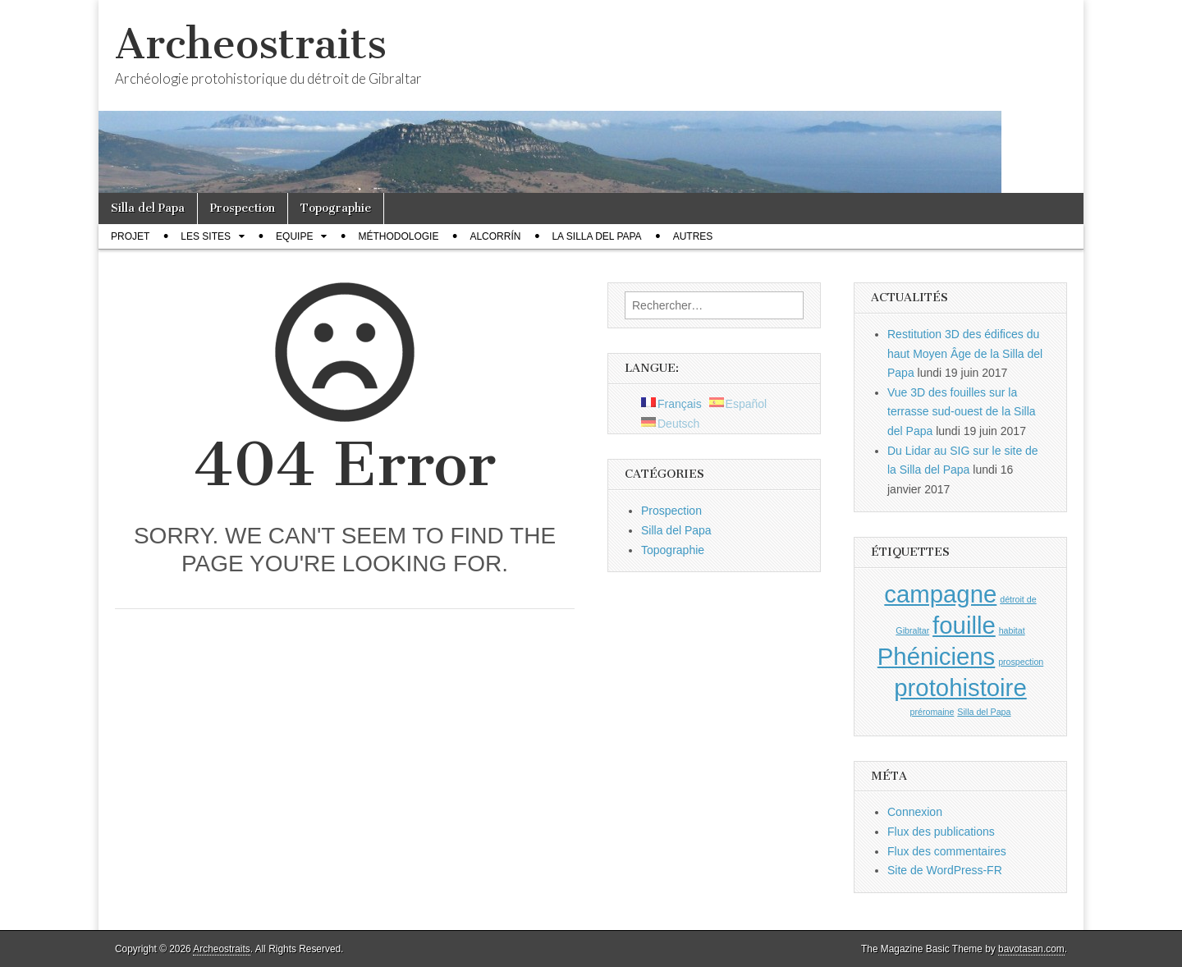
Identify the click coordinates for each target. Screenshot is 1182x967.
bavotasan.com (1031, 949)
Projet (130, 236)
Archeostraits (251, 44)
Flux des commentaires (946, 851)
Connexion (914, 811)
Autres (693, 236)
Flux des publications (941, 831)
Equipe (294, 236)
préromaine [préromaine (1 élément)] (932, 712)
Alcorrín (495, 236)
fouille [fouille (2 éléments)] (964, 625)
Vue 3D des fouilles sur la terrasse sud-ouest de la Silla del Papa (961, 412)
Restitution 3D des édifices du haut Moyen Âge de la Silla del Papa (964, 353)
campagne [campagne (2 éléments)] (940, 593)
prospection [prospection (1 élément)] (1020, 662)
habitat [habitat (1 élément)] (1012, 630)
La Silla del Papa (596, 236)
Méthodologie (398, 236)
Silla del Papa (148, 208)
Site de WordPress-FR (944, 870)
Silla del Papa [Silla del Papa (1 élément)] (983, 712)
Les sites (206, 236)
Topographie (335, 208)
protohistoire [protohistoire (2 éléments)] (960, 687)
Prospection (242, 208)
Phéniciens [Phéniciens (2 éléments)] (936, 656)
